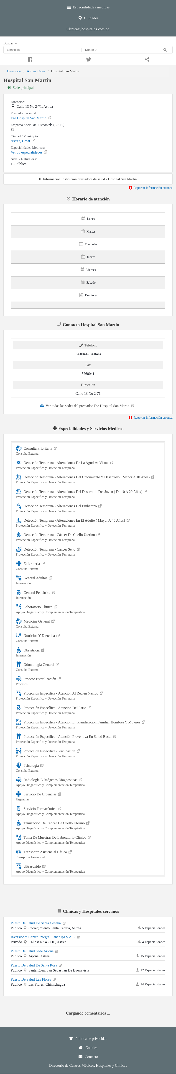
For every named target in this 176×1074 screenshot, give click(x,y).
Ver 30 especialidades (29, 152)
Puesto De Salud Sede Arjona (35, 950)
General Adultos (88, 579)
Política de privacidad (88, 1038)
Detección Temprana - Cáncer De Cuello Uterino (88, 536)
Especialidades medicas (88, 6)
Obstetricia (88, 652)
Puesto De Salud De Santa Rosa (37, 965)
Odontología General (88, 666)
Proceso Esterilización (88, 680)
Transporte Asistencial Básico (88, 853)
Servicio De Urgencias (88, 796)
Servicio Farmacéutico (88, 810)
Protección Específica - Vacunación (88, 753)
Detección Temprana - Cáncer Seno (88, 551)
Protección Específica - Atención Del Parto (88, 709)
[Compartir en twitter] (88, 58)
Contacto (88, 1056)
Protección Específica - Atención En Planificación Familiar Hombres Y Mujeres (88, 724)
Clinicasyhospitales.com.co (87, 29)
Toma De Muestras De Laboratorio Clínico (88, 839)
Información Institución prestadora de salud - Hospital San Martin (90, 179)
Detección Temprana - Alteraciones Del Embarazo (88, 507)
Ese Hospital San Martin (31, 117)
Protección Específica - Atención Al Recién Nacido (88, 695)
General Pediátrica (88, 594)
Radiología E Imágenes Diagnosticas (88, 781)
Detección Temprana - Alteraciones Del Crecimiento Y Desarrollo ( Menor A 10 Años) (88, 479)
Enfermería (88, 565)
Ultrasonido (88, 868)
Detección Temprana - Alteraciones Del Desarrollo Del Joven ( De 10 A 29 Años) (88, 493)
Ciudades (87, 17)
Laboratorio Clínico (88, 608)
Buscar (10, 43)
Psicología (88, 767)
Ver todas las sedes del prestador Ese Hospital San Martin (87, 405)
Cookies (88, 1047)
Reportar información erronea (150, 187)
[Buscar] (165, 50)
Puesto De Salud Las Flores (33, 979)
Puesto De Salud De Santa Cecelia (38, 922)
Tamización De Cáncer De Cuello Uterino (88, 825)
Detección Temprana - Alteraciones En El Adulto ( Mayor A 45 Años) (88, 522)
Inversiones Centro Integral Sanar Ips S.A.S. (46, 936)
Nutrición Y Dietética (88, 637)
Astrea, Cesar (36, 71)
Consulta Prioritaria (88, 450)
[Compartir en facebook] (29, 58)
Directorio (14, 71)
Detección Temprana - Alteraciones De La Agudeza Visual (88, 464)
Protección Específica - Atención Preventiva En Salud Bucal (88, 738)
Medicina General (88, 623)
